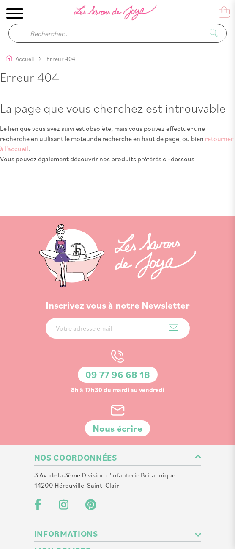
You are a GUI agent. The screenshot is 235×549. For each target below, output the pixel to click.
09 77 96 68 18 (117, 327)
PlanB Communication (133, 532)
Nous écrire (117, 381)
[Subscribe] (173, 280)
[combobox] (117, 33)
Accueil (25, 59)
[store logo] (109, 14)
